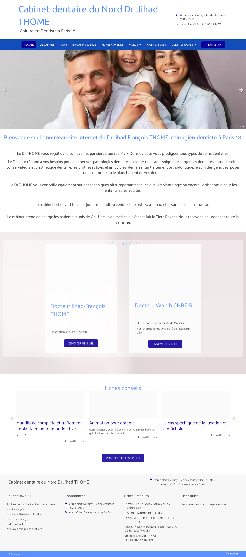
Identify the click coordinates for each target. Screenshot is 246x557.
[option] (50, 374)
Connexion (232, 553)
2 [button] (243, 126)
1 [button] (241, 126)
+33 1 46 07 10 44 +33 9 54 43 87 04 (200, 23)
